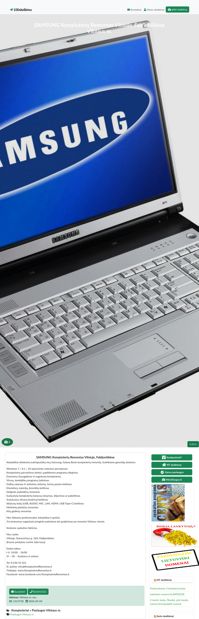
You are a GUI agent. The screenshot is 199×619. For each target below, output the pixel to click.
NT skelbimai (164, 579)
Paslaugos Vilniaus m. (22, 614)
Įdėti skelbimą (177, 9)
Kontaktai (134, 9)
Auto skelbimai (165, 616)
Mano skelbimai (154, 9)
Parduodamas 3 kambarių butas (167, 588)
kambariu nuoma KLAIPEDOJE (167, 594)
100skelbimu (21, 10)
